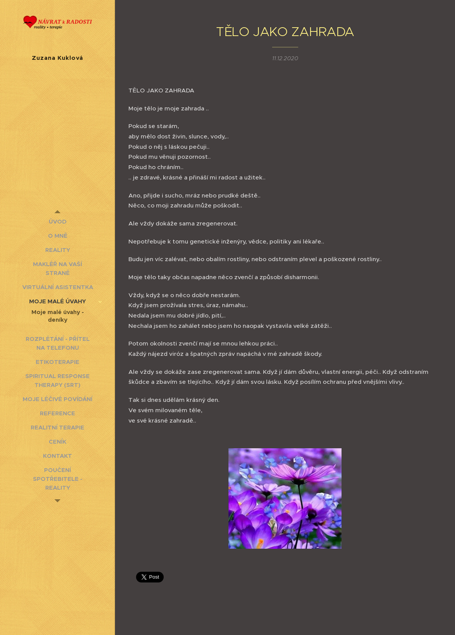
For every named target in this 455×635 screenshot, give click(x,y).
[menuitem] (57, 221)
